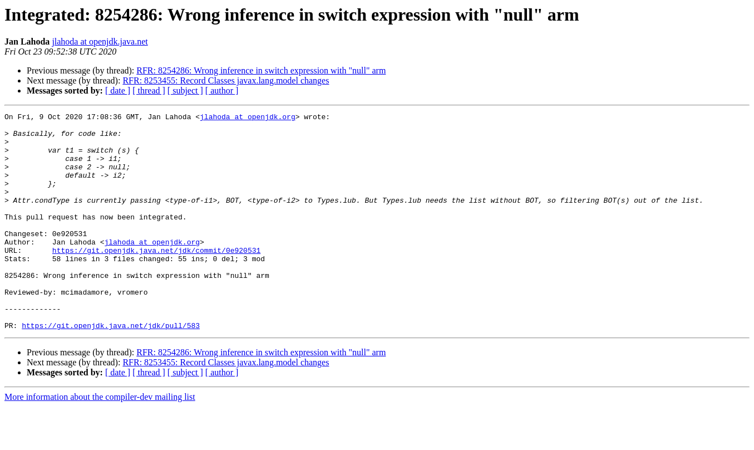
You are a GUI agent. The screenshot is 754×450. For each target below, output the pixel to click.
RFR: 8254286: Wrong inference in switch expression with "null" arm (261, 70)
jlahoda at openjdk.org (247, 118)
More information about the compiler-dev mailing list (99, 440)
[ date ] (117, 90)
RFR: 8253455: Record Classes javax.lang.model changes (225, 80)
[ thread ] (148, 90)
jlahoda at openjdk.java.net (99, 41)
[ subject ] (185, 90)
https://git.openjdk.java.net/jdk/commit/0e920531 (156, 278)
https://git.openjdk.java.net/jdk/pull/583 (111, 369)
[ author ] (222, 90)
